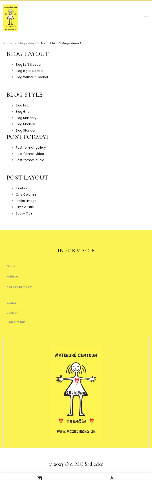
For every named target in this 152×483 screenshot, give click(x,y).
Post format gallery (31, 147)
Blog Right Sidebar (30, 71)
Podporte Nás (16, 322)
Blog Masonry (26, 118)
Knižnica (12, 276)
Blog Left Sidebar (29, 64)
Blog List (22, 105)
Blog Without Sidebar (32, 77)
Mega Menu (27, 43)
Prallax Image (26, 201)
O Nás (11, 266)
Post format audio (30, 160)
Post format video (30, 154)
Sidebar (21, 188)
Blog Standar (25, 130)
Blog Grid (22, 111)
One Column (26, 194)
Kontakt (12, 303)
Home (7, 43)
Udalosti (12, 312)
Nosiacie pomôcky (19, 287)
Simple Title (25, 207)
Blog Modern (25, 124)
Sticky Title (24, 213)
